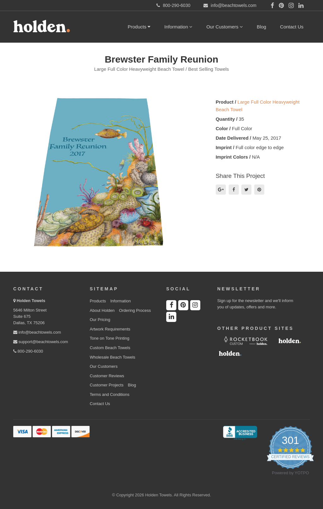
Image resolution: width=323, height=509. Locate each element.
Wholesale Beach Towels (112, 357)
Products (139, 26)
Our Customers (224, 26)
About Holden (102, 310)
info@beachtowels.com (37, 332)
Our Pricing (100, 319)
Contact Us (291, 26)
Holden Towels (31, 300)
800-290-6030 (28, 351)
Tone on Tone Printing (110, 338)
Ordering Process (135, 310)
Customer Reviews (107, 375)
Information (178, 26)
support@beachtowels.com (40, 341)
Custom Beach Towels (110, 347)
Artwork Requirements (110, 329)
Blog (261, 26)
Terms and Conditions (110, 394)
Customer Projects (107, 385)
